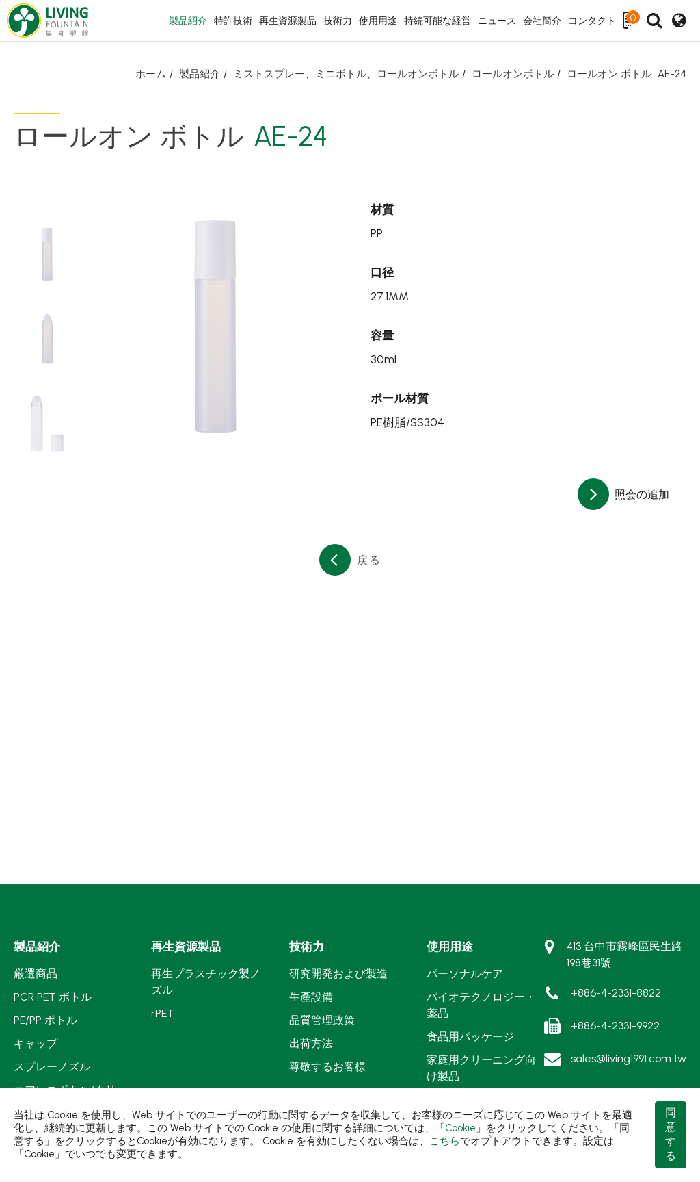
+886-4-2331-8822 (616, 992)
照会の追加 (640, 494)
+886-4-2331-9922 (615, 1025)
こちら (444, 1141)
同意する (670, 1134)
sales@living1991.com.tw (628, 1058)
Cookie (460, 1128)
